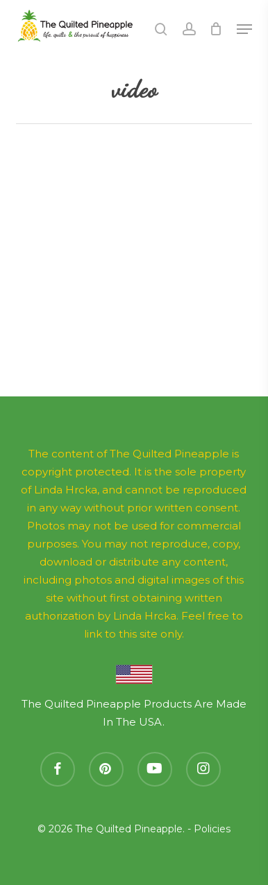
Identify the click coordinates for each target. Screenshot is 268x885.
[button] (244, 29)
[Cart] (216, 29)
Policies (212, 829)
